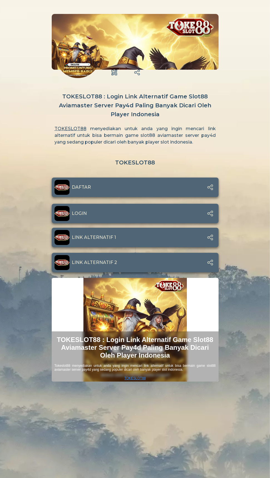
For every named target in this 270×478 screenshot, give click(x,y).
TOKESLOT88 (70, 128)
